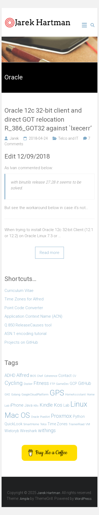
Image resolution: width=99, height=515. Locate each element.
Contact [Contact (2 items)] (65, 375)
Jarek (14, 138)
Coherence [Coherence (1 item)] (50, 376)
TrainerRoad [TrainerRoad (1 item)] (76, 424)
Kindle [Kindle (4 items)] (46, 405)
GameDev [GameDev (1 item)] (62, 384)
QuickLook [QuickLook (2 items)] (13, 424)
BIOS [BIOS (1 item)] (33, 376)
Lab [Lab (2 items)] (66, 405)
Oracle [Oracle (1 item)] (35, 417)
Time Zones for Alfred (24, 299)
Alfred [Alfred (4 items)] (22, 375)
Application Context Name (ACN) (33, 316)
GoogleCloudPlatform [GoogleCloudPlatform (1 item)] (35, 394)
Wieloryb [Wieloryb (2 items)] (11, 431)
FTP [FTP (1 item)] (52, 384)
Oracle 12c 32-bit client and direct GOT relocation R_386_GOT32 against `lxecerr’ (48, 119)
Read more (49, 252)
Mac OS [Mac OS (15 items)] (17, 415)
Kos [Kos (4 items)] (58, 405)
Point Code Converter (23, 307)
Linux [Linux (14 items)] (78, 404)
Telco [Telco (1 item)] (43, 424)
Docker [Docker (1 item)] (28, 384)
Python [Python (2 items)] (79, 416)
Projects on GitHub (21, 342)
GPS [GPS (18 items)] (57, 392)
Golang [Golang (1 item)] (15, 394)
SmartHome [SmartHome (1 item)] (31, 424)
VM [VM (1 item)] (88, 424)
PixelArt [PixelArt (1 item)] (45, 417)
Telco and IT (68, 138)
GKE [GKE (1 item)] (7, 394)
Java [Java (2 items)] (28, 405)
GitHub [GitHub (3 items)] (84, 383)
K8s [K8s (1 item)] (36, 405)
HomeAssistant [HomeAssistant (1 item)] (75, 394)
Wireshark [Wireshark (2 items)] (28, 431)
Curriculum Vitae (19, 290)
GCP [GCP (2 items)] (73, 383)
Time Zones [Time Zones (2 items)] (58, 424)
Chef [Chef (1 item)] (40, 376)
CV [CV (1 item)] (74, 376)
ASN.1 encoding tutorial (25, 333)
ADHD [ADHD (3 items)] (9, 375)
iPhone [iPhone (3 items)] (16, 405)
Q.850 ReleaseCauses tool (27, 325)
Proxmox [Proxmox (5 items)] (61, 416)
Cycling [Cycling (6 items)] (13, 383)
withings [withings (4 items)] (47, 430)
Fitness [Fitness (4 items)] (41, 383)
